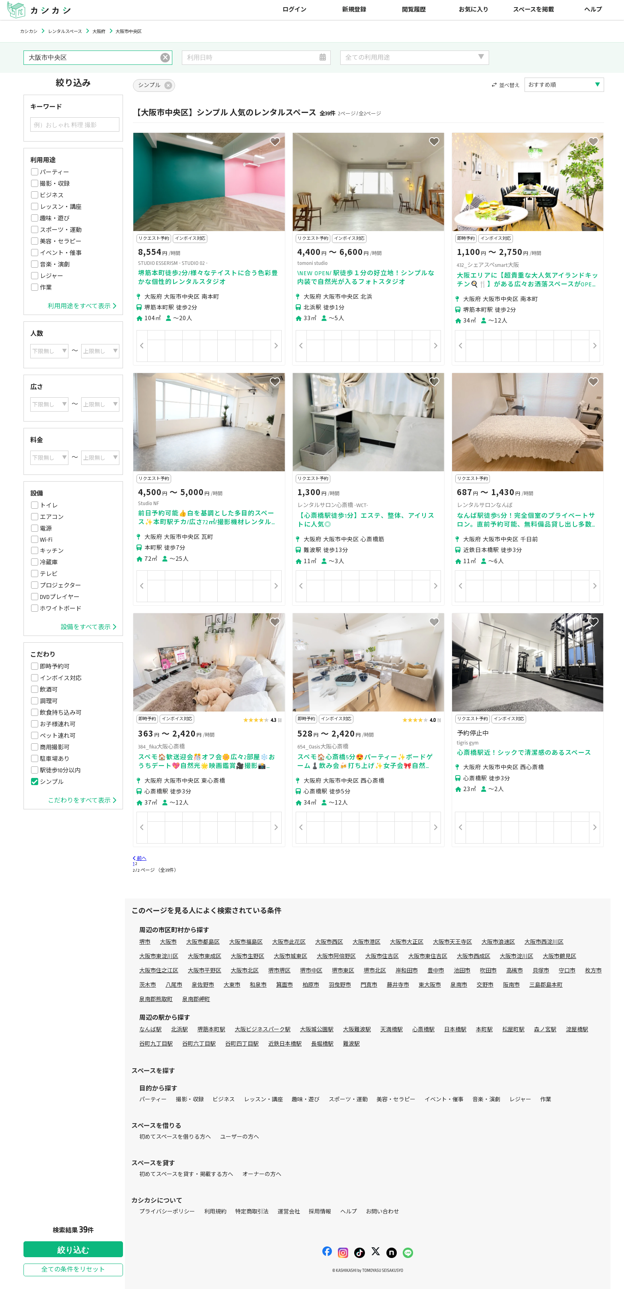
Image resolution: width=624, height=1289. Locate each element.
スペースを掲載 (533, 9)
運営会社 (289, 1212)
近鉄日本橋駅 (285, 1044)
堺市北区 (375, 971)
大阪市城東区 (290, 956)
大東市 (232, 985)
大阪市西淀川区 (544, 942)
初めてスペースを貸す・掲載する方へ (186, 1174)
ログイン (294, 9)
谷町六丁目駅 (199, 1044)
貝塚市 (540, 971)
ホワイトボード (61, 608)
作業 (46, 287)
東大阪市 (430, 985)
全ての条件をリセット (73, 1269)
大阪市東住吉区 (427, 956)
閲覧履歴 (414, 9)
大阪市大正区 (406, 942)
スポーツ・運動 (61, 230)
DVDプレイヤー (60, 597)
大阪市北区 (245, 971)
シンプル (52, 782)
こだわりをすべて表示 (82, 800)
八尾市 (174, 985)
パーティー (54, 172)
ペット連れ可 (58, 736)
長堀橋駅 (322, 1044)
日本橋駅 (455, 1029)
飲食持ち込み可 (61, 713)
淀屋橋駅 (577, 1029)
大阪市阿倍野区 (336, 956)
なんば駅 (150, 1029)
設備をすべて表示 (88, 627)
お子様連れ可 (58, 724)
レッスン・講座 (61, 207)
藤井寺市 (398, 985)
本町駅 (484, 1029)
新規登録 (354, 9)
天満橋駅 (391, 1029)
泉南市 (458, 985)
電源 (46, 528)
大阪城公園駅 (316, 1029)
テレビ (49, 574)
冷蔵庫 (49, 562)
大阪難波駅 (357, 1029)
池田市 (462, 971)
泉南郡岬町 (196, 999)
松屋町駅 (513, 1029)
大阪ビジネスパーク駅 (263, 1029)
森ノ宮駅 (545, 1029)
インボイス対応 (61, 678)
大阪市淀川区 (516, 956)
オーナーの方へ (261, 1174)
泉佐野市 (203, 985)
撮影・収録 (55, 184)
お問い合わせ (382, 1212)
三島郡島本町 (546, 985)
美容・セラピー (61, 241)
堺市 (144, 942)
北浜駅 (179, 1029)
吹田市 (488, 971)
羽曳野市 (340, 985)
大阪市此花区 (289, 942)
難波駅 (351, 1044)
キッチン (52, 551)
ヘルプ (593, 9)
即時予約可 (55, 666)
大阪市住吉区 (382, 956)
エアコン (52, 517)
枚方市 (593, 971)
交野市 (485, 985)
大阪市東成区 (204, 956)
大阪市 (168, 942)
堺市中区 (311, 971)
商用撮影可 (55, 747)
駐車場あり (55, 759)
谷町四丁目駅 (242, 1044)
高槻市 (514, 971)
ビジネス (52, 195)
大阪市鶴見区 (559, 956)
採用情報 (320, 1212)
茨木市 (147, 985)
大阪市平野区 (204, 971)
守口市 (567, 971)
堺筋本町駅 (211, 1029)
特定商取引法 (252, 1212)
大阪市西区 (329, 942)
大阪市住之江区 (158, 971)
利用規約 (215, 1212)
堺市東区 (343, 971)
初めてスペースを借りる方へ (175, 1137)
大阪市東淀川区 (158, 956)
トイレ (49, 505)
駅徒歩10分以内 (60, 770)
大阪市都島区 (203, 942)
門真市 (369, 985)
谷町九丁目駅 (156, 1044)
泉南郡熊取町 (156, 999)
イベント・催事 (61, 253)
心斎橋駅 (423, 1029)
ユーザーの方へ (239, 1137)
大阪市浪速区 (498, 942)
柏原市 (310, 985)
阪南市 (511, 985)
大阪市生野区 (247, 956)
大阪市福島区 (246, 942)
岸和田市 (407, 971)
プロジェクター (60, 585)
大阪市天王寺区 (452, 942)
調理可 (49, 701)
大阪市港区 (366, 942)
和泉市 (258, 985)
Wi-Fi (46, 540)
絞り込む (73, 1250)
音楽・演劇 (55, 264)
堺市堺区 (279, 971)
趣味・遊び (55, 218)
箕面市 (284, 985)
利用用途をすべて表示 (82, 306)
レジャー (51, 276)
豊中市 (435, 971)
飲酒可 (49, 689)
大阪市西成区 (473, 956)
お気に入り (474, 9)
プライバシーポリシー (167, 1212)
